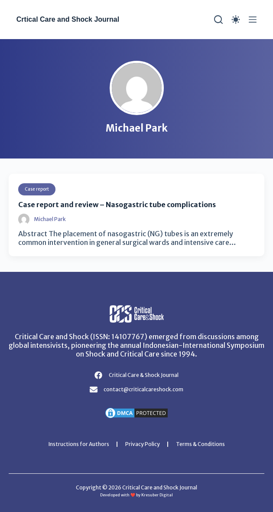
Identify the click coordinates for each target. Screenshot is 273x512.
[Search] (218, 19)
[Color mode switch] (235, 19)
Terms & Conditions (200, 444)
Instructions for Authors (79, 444)
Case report (37, 189)
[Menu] (253, 19)
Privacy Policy (142, 444)
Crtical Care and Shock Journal (67, 19)
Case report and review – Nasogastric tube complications (117, 204)
